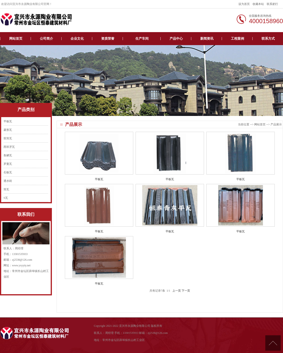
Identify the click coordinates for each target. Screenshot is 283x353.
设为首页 (244, 4)
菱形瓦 (8, 130)
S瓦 (6, 198)
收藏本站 (258, 4)
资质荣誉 (107, 38)
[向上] (273, 343)
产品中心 (176, 38)
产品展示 (276, 124)
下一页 (186, 290)
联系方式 (268, 38)
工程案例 (237, 38)
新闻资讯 (206, 38)
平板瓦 (8, 121)
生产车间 (142, 38)
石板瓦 (8, 172)
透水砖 (8, 181)
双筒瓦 (8, 138)
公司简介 (46, 38)
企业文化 (77, 38)
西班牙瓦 (9, 147)
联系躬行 (272, 4)
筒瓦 (6, 189)
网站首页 (15, 38)
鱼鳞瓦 (8, 155)
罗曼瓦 (8, 164)
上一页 (176, 290)
